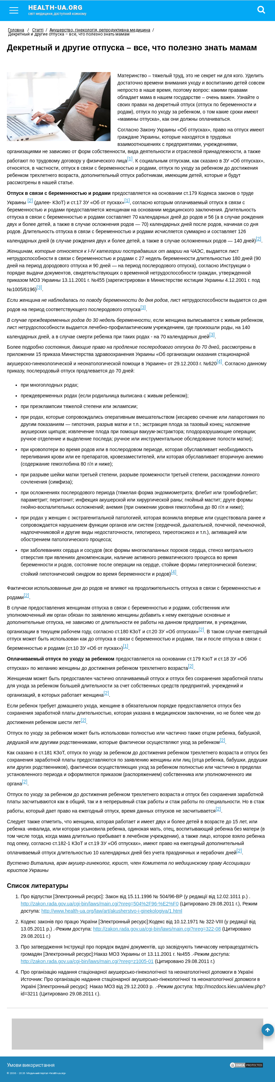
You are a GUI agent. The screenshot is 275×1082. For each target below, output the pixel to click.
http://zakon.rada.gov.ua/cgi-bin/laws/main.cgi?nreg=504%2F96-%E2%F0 (100, 903)
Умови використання (31, 1065)
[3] (39, 287)
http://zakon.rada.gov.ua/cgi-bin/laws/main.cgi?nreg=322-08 (157, 929)
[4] (219, 361)
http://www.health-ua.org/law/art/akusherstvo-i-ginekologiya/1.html (111, 911)
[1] (130, 158)
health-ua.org (62, 10)
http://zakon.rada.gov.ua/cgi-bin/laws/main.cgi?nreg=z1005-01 (87, 961)
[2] (30, 200)
